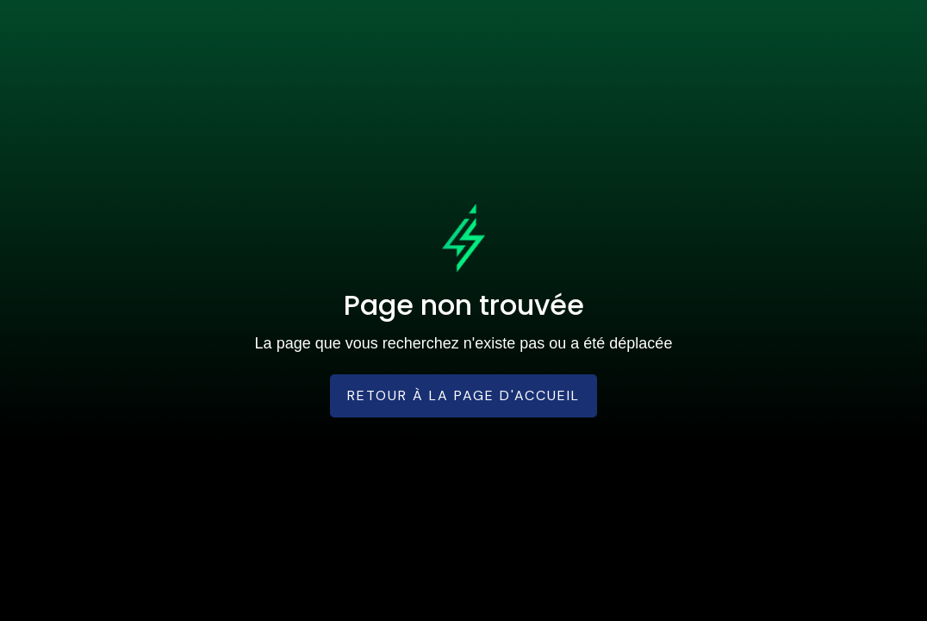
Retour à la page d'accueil (463, 395)
